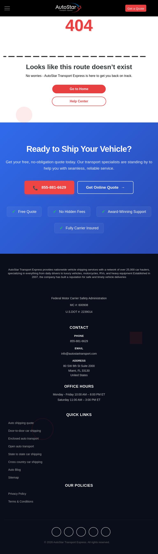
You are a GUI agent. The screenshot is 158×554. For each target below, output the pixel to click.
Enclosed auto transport (23, 438)
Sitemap (13, 477)
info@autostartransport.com (79, 353)
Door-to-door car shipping (24, 430)
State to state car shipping (25, 454)
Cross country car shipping (25, 462)
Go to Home (79, 89)
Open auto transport (21, 446)
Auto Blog (14, 469)
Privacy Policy (17, 493)
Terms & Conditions (20, 501)
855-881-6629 (79, 341)
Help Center (79, 101)
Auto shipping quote (21, 423)
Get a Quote (135, 8)
